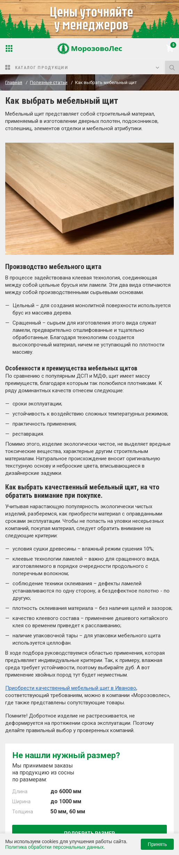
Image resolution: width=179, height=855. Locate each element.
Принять (157, 844)
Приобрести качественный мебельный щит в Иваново (70, 688)
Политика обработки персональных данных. (55, 847)
